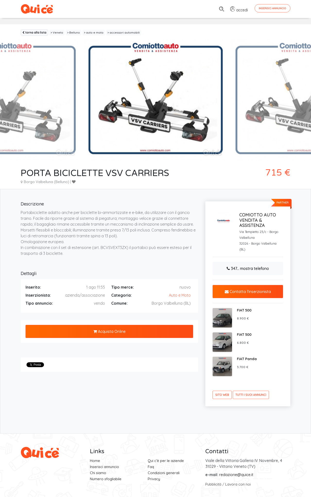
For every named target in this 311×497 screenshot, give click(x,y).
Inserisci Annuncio (272, 8)
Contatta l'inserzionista (248, 291)
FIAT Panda (247, 358)
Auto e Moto (180, 295)
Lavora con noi (238, 484)
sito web (222, 395)
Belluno (74, 32)
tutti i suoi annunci (250, 395)
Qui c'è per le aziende (166, 460)
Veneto (58, 32)
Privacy (154, 479)
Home (95, 460)
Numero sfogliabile (105, 479)
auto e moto (95, 32)
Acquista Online (109, 331)
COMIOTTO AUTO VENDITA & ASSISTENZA (257, 220)
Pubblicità (213, 484)
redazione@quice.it (236, 474)
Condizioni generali (164, 472)
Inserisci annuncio (104, 466)
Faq (151, 466)
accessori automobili (125, 32)
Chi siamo (98, 472)
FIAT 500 (244, 310)
